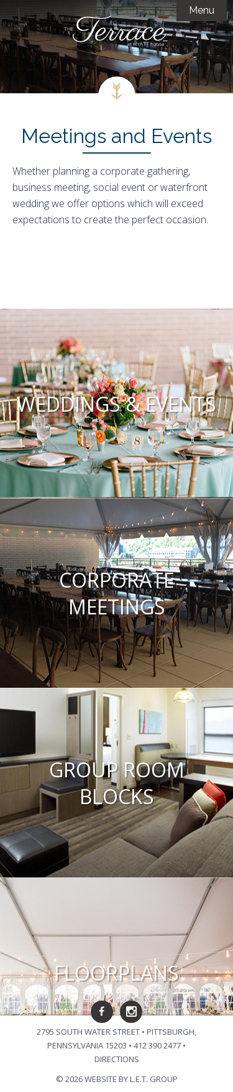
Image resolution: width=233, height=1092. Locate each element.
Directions (116, 1059)
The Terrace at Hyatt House (117, 31)
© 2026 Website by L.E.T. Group (117, 1079)
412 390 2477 (157, 1045)
